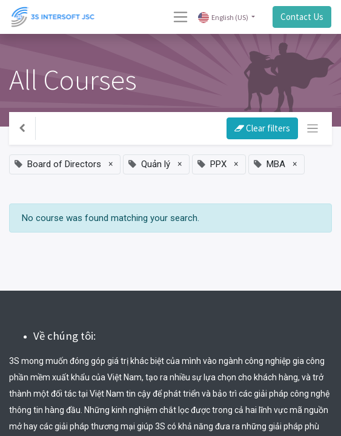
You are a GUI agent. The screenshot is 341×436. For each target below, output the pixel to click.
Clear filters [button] (262, 128)
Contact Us (301, 16)
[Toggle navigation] (313, 129)
